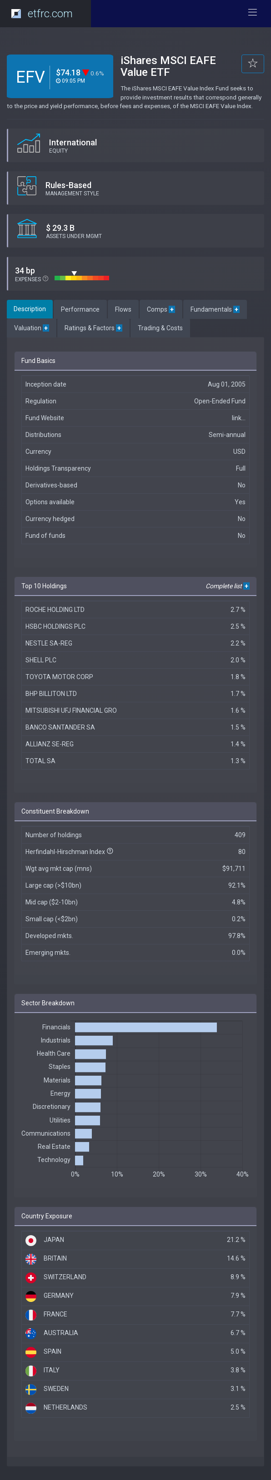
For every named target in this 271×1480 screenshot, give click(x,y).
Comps (161, 309)
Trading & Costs (160, 328)
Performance (80, 309)
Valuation (31, 328)
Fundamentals (215, 309)
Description (30, 309)
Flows (123, 309)
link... (239, 418)
